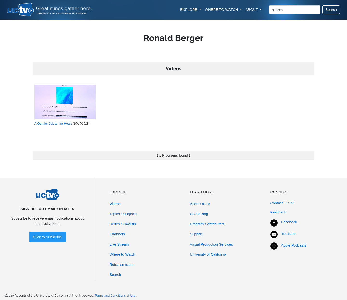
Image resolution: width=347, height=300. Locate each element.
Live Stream (119, 244)
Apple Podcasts (293, 245)
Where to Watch (122, 254)
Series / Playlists (123, 224)
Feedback (278, 212)
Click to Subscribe (47, 237)
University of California (208, 254)
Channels (117, 234)
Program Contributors (207, 224)
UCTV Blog (199, 214)
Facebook (289, 222)
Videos (115, 204)
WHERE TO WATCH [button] (222, 9)
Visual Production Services (211, 244)
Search (331, 9)
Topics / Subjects (123, 214)
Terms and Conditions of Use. (115, 295)
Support (196, 234)
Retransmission (122, 264)
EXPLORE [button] (189, 9)
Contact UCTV (282, 203)
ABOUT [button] (252, 9)
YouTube (288, 234)
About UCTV (200, 204)
